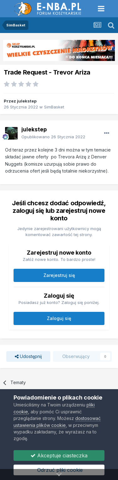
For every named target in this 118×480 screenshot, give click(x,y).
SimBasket (54, 106)
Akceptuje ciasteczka (59, 455)
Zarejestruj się (59, 275)
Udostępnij (28, 356)
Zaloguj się (59, 318)
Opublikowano (53, 136)
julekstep (27, 100)
